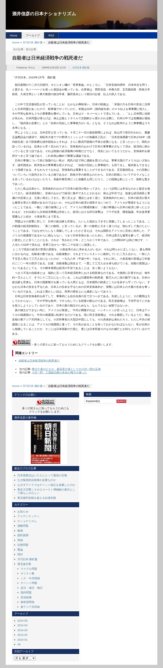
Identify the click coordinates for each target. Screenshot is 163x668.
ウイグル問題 (29, 568)
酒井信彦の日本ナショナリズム (44, 13)
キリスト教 (27, 573)
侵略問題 (22, 525)
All (18, 644)
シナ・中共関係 (30, 578)
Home (13, 35)
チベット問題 (29, 583)
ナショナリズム (27, 521)
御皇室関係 (27, 602)
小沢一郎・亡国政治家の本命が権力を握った (59, 372)
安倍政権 (26, 597)
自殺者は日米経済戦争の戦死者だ (39, 360)
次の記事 (18, 49)
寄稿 (20, 540)
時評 (20, 554)
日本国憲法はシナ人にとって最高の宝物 (42, 475)
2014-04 (22, 625)
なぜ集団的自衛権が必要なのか (36, 480)
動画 (20, 530)
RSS (51, 35)
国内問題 (26, 592)
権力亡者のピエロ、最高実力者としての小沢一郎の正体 (66, 369)
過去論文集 (24, 563)
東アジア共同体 (30, 606)
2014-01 (22, 639)
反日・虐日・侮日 (32, 587)
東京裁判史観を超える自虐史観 (36, 497)
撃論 (20, 549)
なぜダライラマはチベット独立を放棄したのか (46, 484)
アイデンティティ (28, 516)
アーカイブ (33, 35)
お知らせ (22, 511)
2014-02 (22, 634)
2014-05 (22, 620)
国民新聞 (22, 535)
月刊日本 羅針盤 (32, 42)
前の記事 (31, 49)
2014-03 (22, 630)
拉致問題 (22, 544)
